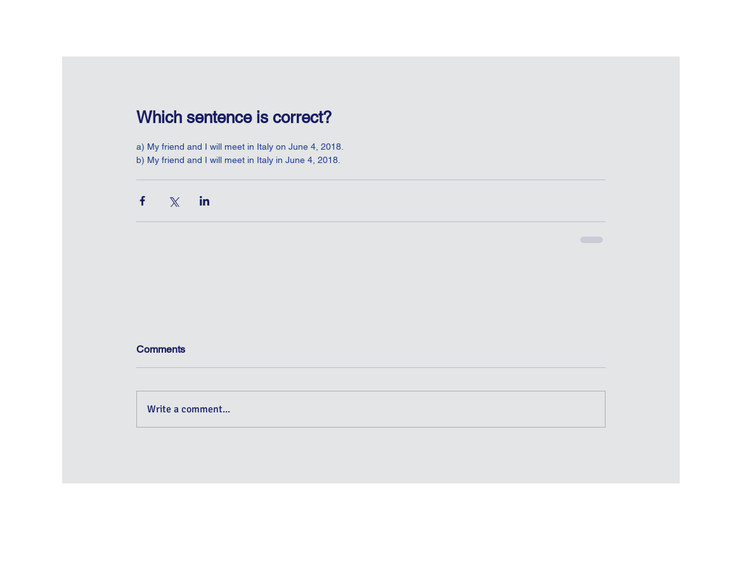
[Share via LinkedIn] (204, 201)
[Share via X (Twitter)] (173, 201)
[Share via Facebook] (142, 201)
